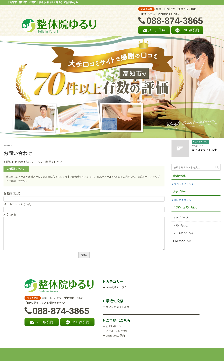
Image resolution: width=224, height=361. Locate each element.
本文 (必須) (10, 214)
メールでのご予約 (183, 233)
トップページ (180, 217)
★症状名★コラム (181, 200)
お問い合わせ (180, 225)
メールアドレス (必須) (17, 204)
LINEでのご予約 (182, 241)
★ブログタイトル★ (204, 149)
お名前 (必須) (12, 193)
